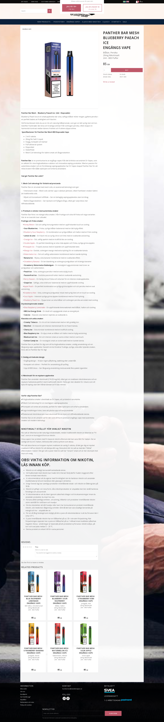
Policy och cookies (26, 705)
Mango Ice (28, 250)
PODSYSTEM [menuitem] (58, 22)
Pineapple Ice (29, 247)
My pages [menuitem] (24, 1)
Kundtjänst (23, 694)
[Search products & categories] (36, 11)
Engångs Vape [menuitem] (73, 22)
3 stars (27, 547)
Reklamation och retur (27, 702)
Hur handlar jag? (25, 697)
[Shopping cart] (138, 2)
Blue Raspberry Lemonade (34, 307)
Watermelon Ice (30, 254)
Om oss (22, 691)
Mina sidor (23, 689)
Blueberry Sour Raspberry (34, 232)
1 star (23, 547)
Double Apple (29, 243)
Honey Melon (29, 224)
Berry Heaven (29, 279)
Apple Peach (28, 286)
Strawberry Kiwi (30, 293)
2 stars (25, 547)
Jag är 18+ (71, 7)
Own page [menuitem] (34, 1)
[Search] (49, 11)
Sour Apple (28, 296)
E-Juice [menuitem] (105, 22)
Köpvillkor (23, 700)
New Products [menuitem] (43, 22)
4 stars (29, 547)
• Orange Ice (28, 239)
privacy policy (74, 718)
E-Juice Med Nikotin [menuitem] (91, 22)
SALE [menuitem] (125, 22)
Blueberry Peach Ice (32, 300)
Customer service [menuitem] (47, 1)
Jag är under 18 (92, 8)
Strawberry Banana (31, 261)
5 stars (31, 547)
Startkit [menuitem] (116, 22)
